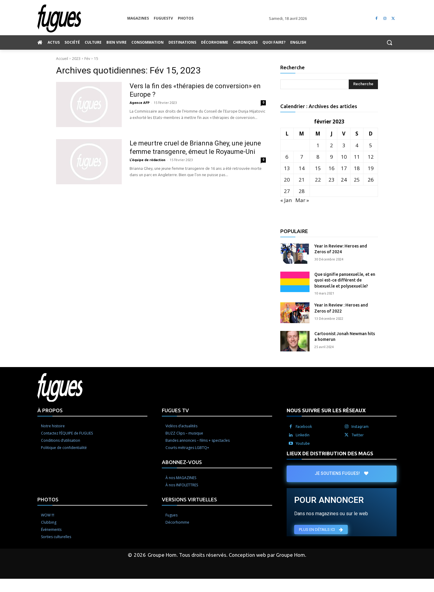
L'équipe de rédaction (147, 160)
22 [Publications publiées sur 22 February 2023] (318, 179)
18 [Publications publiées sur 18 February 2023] (357, 168)
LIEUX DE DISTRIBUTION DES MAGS (330, 453)
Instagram (360, 426)
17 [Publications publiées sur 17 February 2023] (344, 168)
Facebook (304, 426)
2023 (76, 58)
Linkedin (303, 435)
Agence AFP (139, 102)
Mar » (302, 200)
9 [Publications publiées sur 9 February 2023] (331, 156)
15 (96, 58)
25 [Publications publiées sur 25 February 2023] (357, 179)
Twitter (357, 435)
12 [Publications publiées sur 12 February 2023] (371, 156)
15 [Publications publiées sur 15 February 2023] (318, 168)
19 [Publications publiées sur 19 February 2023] (371, 168)
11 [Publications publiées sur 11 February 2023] (357, 156)
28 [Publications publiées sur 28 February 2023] (302, 191)
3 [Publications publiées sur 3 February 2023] (343, 145)
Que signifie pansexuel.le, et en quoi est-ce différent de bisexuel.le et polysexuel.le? (344, 280)
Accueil (62, 58)
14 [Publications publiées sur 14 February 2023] (302, 168)
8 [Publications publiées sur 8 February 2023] (317, 156)
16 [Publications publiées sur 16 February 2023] (332, 168)
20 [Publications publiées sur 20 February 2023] (287, 179)
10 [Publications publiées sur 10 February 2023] (344, 156)
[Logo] (82, 19)
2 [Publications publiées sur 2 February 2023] (331, 145)
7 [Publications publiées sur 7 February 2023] (301, 156)
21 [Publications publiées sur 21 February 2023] (302, 179)
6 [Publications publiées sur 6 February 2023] (286, 156)
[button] (389, 42)
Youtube (303, 443)
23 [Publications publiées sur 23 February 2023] (332, 179)
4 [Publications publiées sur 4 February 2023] (356, 145)
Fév (87, 58)
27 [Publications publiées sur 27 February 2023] (287, 191)
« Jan (286, 200)
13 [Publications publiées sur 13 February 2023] (287, 168)
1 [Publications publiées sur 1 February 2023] (317, 145)
